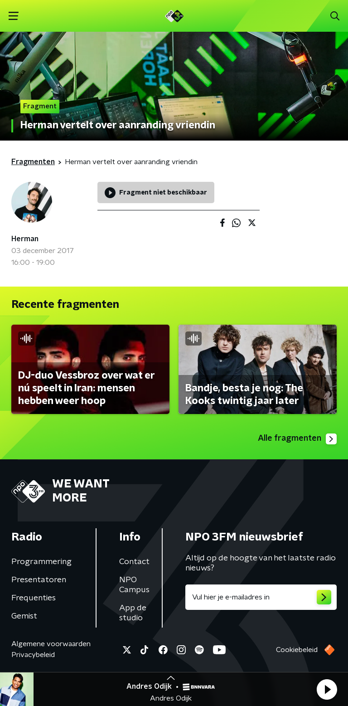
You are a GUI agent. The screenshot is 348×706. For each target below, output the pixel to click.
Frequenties (33, 598)
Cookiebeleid (297, 649)
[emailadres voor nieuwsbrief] (261, 597)
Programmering (41, 562)
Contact (134, 562)
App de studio (132, 613)
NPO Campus (134, 585)
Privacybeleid (33, 654)
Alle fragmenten (297, 438)
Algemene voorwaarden (51, 644)
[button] (326, 689)
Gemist (24, 616)
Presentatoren (38, 580)
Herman (25, 239)
